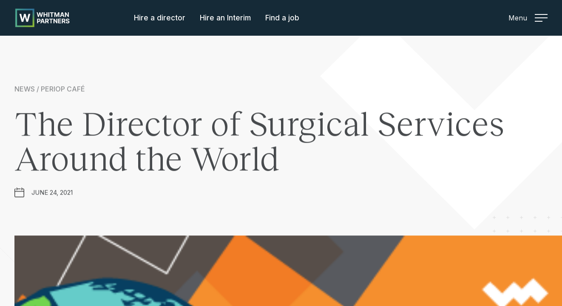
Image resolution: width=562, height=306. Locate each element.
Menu (528, 18)
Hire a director (159, 18)
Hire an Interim (225, 18)
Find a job (282, 18)
